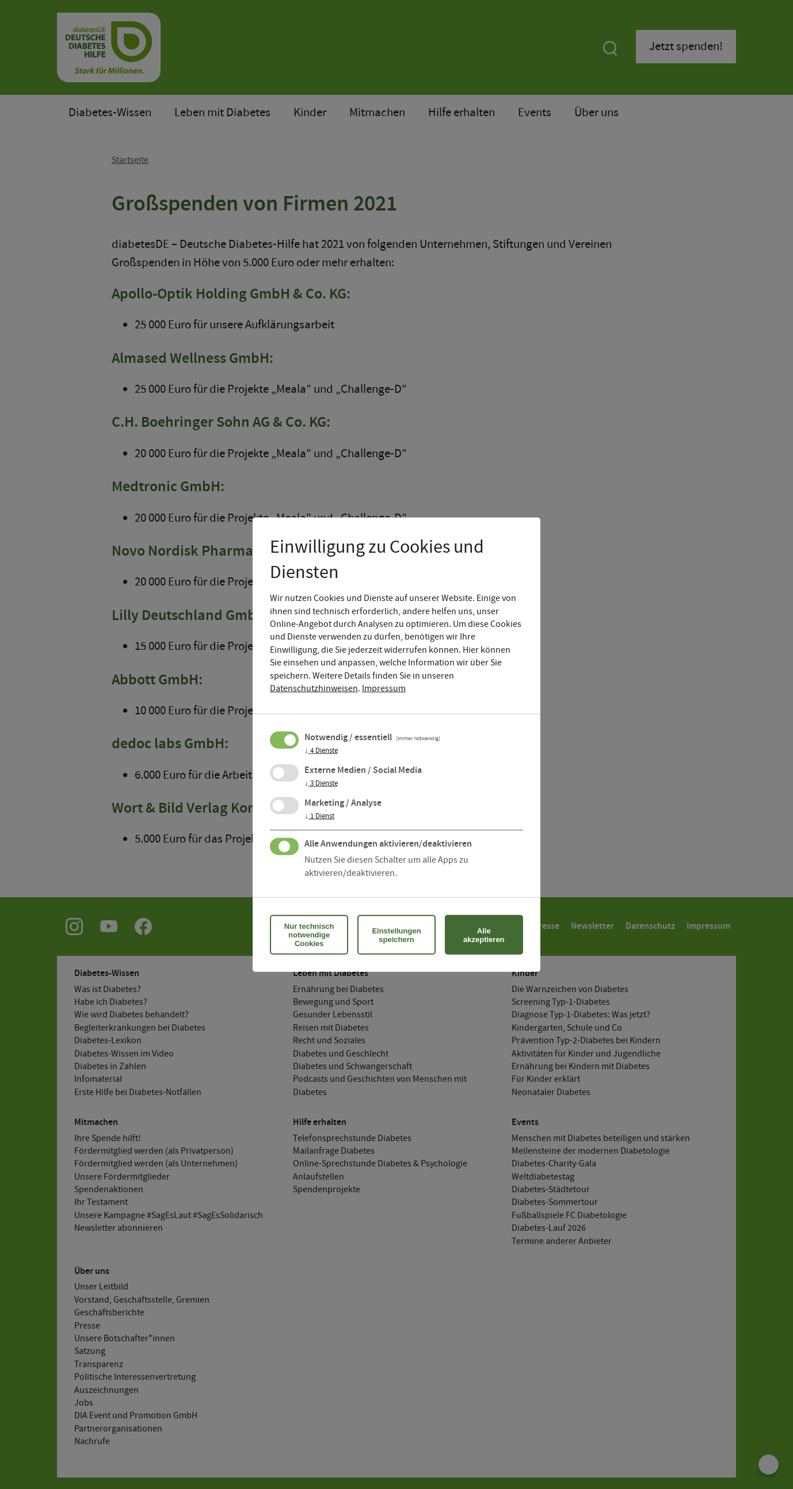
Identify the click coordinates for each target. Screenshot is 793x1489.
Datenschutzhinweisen (314, 689)
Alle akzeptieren (484, 934)
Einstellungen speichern (396, 934)
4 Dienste (321, 751)
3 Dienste (321, 784)
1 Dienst (319, 816)
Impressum (384, 689)
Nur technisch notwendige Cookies (309, 935)
